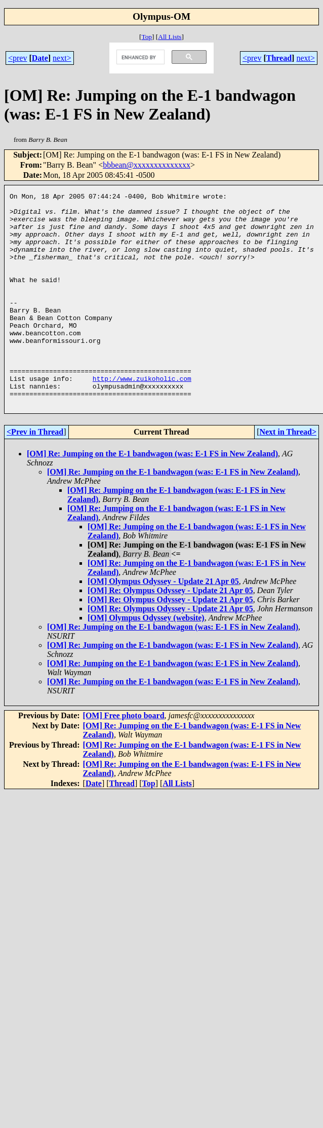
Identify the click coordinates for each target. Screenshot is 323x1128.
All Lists (169, 37)
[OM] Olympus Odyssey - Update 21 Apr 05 (163, 623)
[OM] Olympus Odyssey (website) (146, 660)
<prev (17, 58)
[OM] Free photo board (124, 758)
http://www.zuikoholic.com (142, 416)
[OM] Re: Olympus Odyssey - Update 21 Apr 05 (170, 633)
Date (40, 58)
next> (62, 58)
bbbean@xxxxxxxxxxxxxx (146, 165)
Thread (279, 58)
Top (146, 37)
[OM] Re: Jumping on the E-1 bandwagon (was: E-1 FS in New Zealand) (152, 496)
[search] (140, 57)
